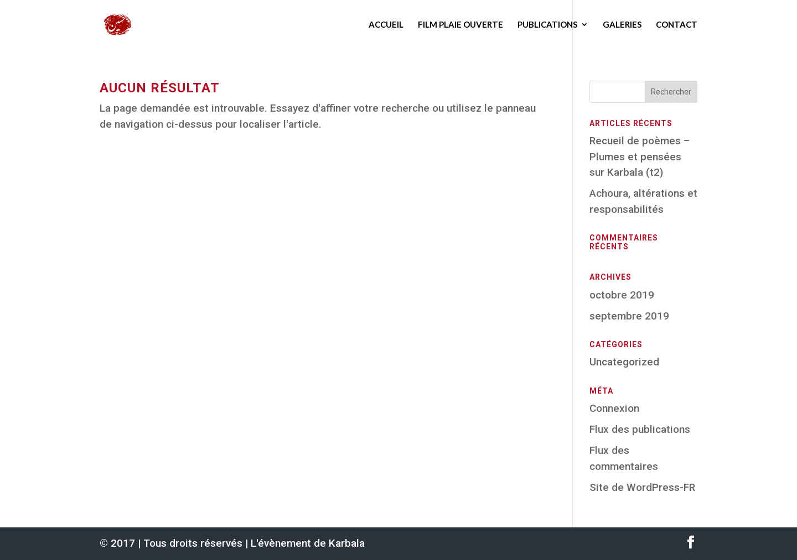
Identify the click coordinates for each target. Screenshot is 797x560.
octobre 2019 (621, 295)
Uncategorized (624, 361)
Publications (547, 24)
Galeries (622, 24)
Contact (676, 24)
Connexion (614, 408)
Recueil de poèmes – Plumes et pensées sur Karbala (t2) (639, 156)
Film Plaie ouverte (460, 24)
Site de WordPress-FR (642, 487)
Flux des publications (639, 429)
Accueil (386, 24)
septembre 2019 (629, 316)
